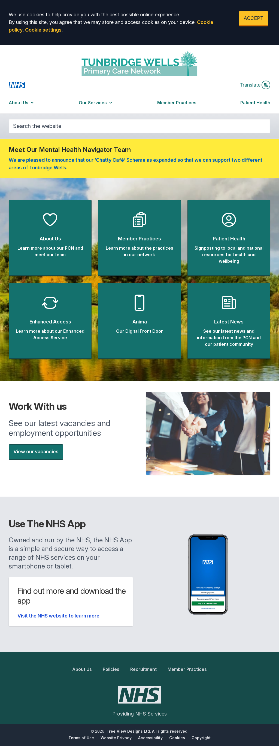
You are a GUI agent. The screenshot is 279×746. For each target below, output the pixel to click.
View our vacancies (36, 451)
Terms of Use (81, 737)
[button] (50, 238)
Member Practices (176, 102)
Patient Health (255, 102)
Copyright (201, 737)
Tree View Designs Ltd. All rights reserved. (148, 731)
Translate (255, 85)
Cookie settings (43, 30)
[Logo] (139, 63)
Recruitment (143, 669)
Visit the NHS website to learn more (58, 616)
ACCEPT (253, 18)
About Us (22, 102)
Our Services (96, 102)
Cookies (177, 737)
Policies (111, 669)
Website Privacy (116, 737)
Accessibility (150, 737)
